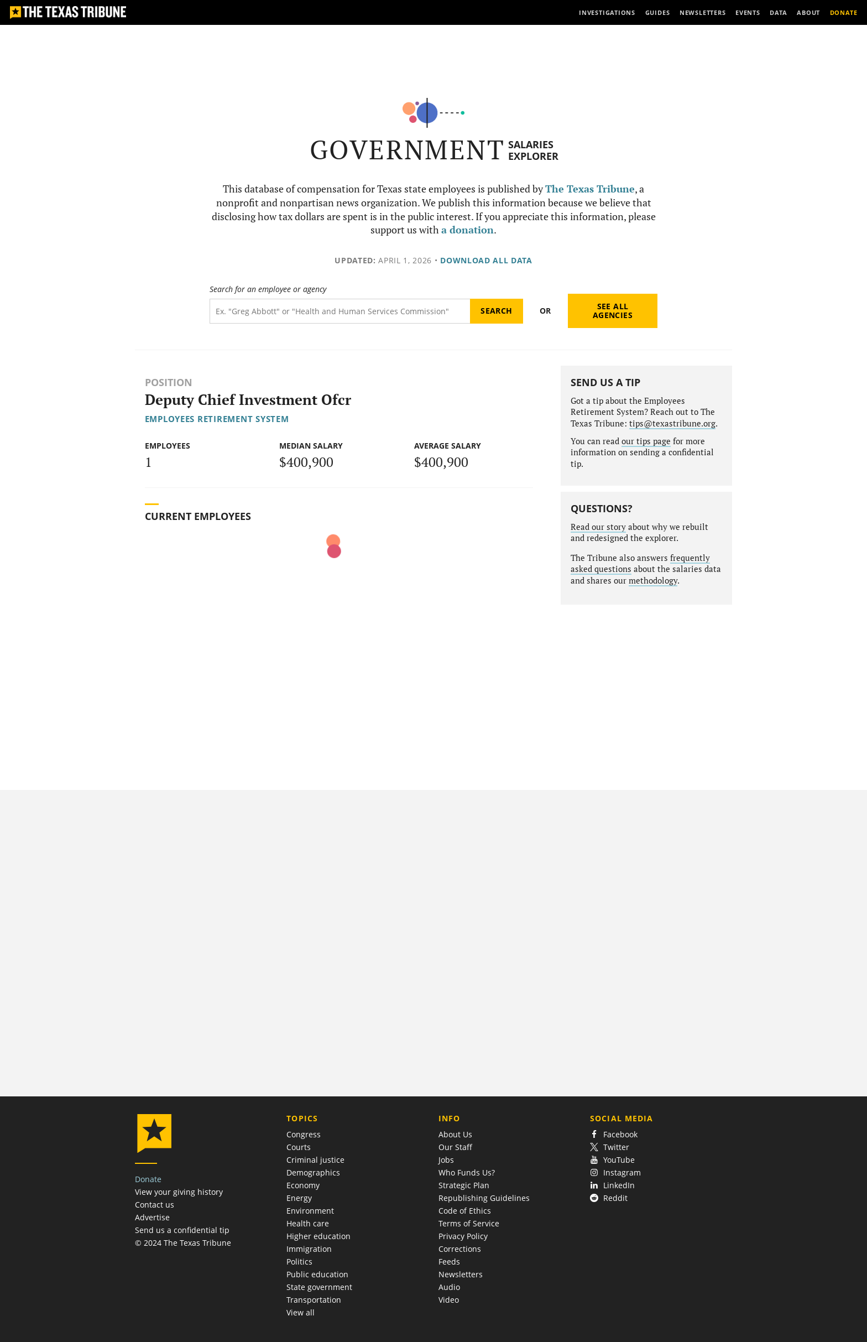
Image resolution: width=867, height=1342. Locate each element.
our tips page (646, 441)
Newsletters (460, 1274)
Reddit (609, 1198)
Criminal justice (315, 1159)
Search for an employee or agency (268, 289)
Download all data (486, 260)
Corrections (459, 1249)
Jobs (446, 1159)
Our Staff (455, 1147)
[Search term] (340, 311)
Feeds (449, 1261)
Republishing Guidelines (484, 1198)
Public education (317, 1274)
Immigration (309, 1249)
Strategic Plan (463, 1185)
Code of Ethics (464, 1210)
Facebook (614, 1134)
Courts (298, 1147)
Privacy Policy (463, 1236)
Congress (303, 1134)
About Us (455, 1134)
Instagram (615, 1172)
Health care (307, 1223)
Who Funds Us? (466, 1172)
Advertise (152, 1217)
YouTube (612, 1159)
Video (448, 1299)
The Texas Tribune (590, 189)
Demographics (313, 1172)
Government (407, 149)
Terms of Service (468, 1223)
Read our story (598, 527)
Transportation (313, 1299)
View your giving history (179, 1192)
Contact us (154, 1204)
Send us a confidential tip (182, 1230)
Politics (299, 1261)
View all (300, 1312)
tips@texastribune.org (672, 423)
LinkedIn (612, 1185)
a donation (467, 229)
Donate (148, 1179)
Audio (449, 1287)
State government (319, 1287)
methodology (653, 580)
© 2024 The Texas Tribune (183, 1242)
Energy (299, 1198)
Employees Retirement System (217, 418)
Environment (310, 1210)
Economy (303, 1185)
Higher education (318, 1236)
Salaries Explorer (533, 150)
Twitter (609, 1147)
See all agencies (613, 310)
